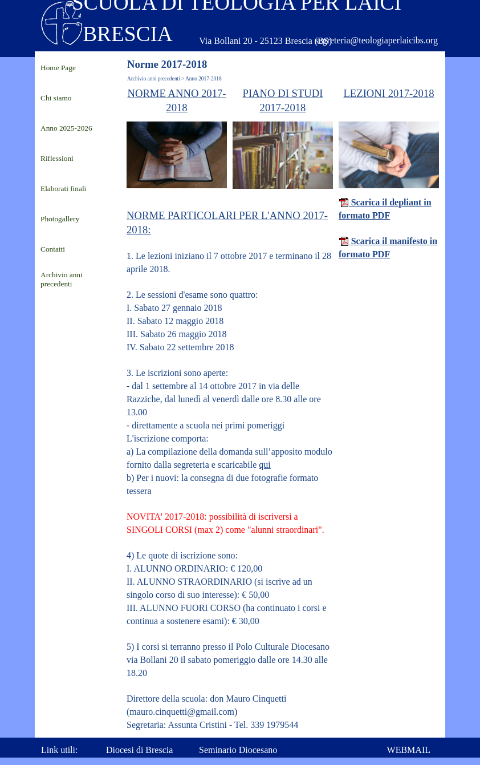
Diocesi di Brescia (139, 750)
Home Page (58, 67)
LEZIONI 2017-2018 (388, 93)
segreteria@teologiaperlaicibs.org (376, 40)
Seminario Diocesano (238, 750)
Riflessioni (57, 158)
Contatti (52, 249)
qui (264, 464)
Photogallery (59, 218)
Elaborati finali (63, 188)
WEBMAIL (408, 750)
